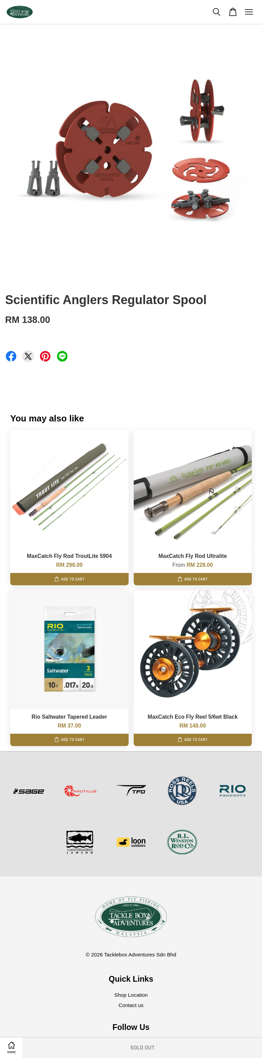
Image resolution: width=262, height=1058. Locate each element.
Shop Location (131, 995)
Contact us (130, 1005)
